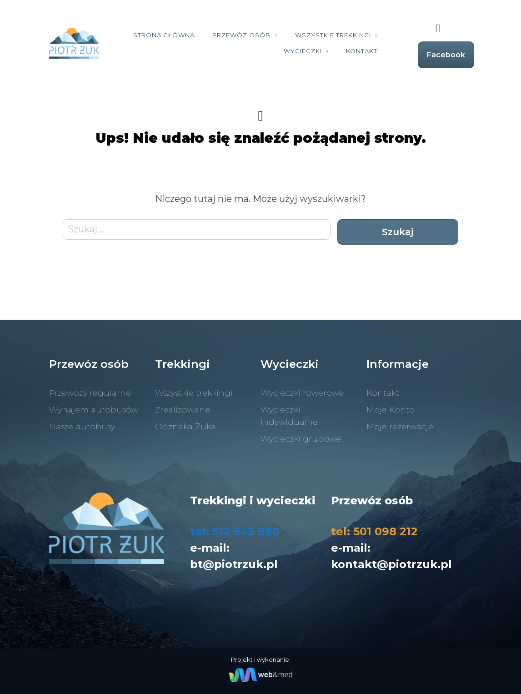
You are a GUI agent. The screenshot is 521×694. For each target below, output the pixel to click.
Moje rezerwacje (399, 427)
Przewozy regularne (90, 393)
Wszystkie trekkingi (333, 35)
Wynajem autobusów (93, 410)
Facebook (446, 54)
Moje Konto (390, 410)
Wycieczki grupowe (300, 439)
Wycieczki (303, 51)
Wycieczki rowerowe (302, 393)
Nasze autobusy (82, 427)
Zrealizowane (182, 410)
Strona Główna (164, 35)
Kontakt (361, 51)
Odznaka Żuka (185, 427)
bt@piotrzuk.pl (234, 564)
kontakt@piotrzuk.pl (391, 564)
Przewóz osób (241, 35)
